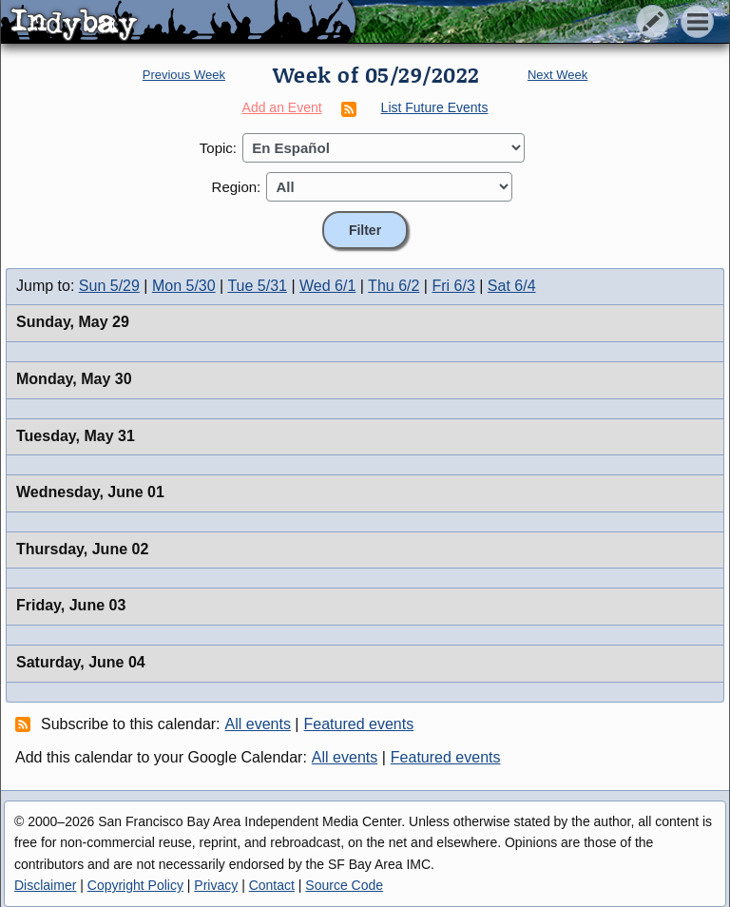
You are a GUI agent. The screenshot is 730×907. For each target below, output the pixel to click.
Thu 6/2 (393, 286)
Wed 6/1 (327, 286)
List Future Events (435, 107)
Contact (272, 885)
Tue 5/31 (257, 286)
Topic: (218, 148)
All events (258, 724)
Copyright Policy (135, 885)
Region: (236, 187)
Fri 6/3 (453, 286)
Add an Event (282, 107)
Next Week (557, 75)
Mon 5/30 (184, 286)
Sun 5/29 (109, 286)
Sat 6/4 (512, 286)
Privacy (216, 885)
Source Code (344, 885)
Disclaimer (45, 885)
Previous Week (184, 75)
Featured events (359, 724)
